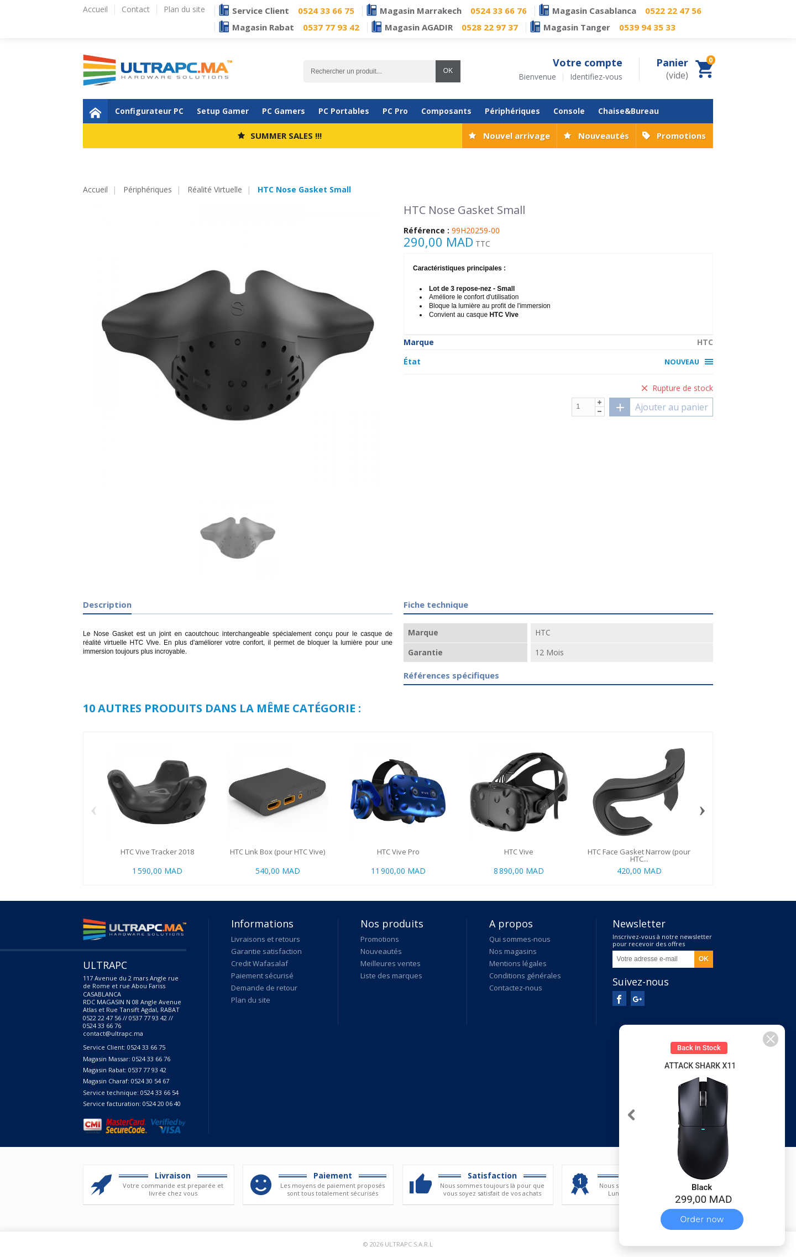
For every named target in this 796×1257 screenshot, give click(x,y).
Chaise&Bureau (628, 111)
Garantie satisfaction (266, 951)
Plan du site (250, 1000)
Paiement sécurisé (262, 975)
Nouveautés (603, 135)
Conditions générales (525, 975)
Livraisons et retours (265, 939)
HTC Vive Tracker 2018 (157, 852)
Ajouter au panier (659, 407)
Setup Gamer (223, 111)
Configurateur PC (149, 111)
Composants (446, 111)
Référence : (426, 231)
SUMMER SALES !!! (286, 135)
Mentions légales (518, 963)
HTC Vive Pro (398, 852)
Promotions (681, 135)
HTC (705, 342)
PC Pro (395, 111)
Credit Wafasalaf (259, 963)
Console (569, 111)
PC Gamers (283, 111)
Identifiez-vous (596, 77)
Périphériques (512, 111)
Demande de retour (264, 988)
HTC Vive (518, 852)
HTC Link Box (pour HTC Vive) (277, 852)
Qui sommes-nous (520, 939)
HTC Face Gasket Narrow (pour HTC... (639, 855)
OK (448, 71)
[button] (770, 1039)
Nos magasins (513, 951)
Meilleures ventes (390, 963)
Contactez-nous (515, 988)
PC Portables (343, 111)
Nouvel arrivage (516, 135)
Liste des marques (391, 975)
